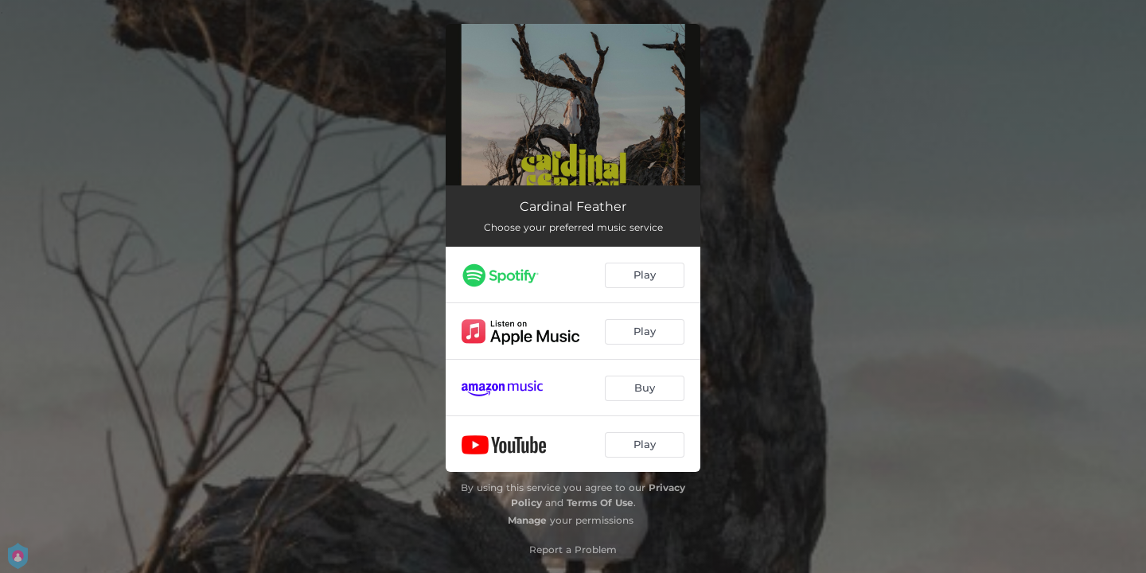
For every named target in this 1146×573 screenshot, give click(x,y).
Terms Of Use (600, 503)
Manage (527, 520)
